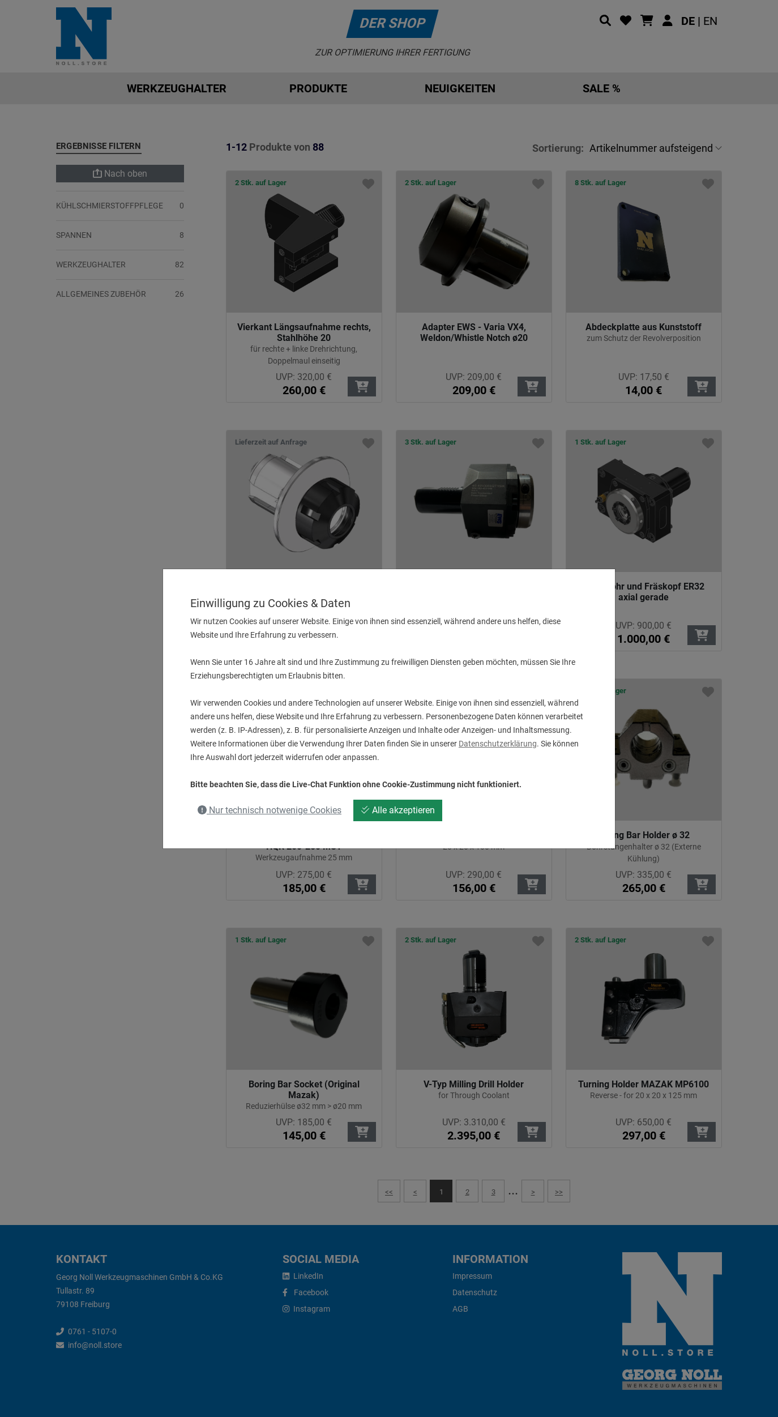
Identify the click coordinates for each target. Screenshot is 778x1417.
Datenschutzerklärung (498, 743)
